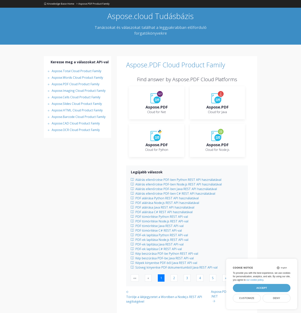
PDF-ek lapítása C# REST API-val (156, 249)
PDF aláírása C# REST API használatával (162, 212)
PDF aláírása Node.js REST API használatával (165, 203)
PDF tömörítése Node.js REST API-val (159, 221)
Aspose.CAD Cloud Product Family (76, 123)
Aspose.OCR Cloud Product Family (76, 130)
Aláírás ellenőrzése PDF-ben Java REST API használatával (174, 189)
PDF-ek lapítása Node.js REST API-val (159, 240)
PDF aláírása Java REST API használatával (162, 207)
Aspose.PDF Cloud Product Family (75, 84)
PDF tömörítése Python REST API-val (159, 217)
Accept (261, 287)
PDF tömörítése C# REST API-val (156, 230)
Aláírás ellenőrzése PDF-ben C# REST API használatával (173, 193)
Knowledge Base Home (59, 3)
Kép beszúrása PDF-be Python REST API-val (164, 253)
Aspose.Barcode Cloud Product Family (79, 117)
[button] (225, 278)
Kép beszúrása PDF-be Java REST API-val (162, 258)
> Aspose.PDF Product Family (93, 3)
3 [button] (187, 278)
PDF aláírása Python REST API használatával (165, 198)
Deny (276, 298)
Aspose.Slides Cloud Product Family (77, 104)
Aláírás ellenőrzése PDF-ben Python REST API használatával (176, 180)
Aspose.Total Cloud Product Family (76, 71)
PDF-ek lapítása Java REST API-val (157, 244)
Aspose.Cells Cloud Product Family (76, 97)
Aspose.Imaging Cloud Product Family (79, 90)
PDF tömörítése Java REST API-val (157, 226)
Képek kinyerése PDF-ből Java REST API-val (164, 263)
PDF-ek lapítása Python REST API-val (159, 235)
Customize (246, 298)
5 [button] (213, 278)
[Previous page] (168, 296)
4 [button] (200, 278)
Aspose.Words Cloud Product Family (77, 77)
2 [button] (174, 278)
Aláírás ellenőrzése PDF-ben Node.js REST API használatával (176, 184)
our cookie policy (254, 280)
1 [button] (161, 278)
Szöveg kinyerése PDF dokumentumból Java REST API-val (174, 267)
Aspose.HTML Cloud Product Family (77, 110)
